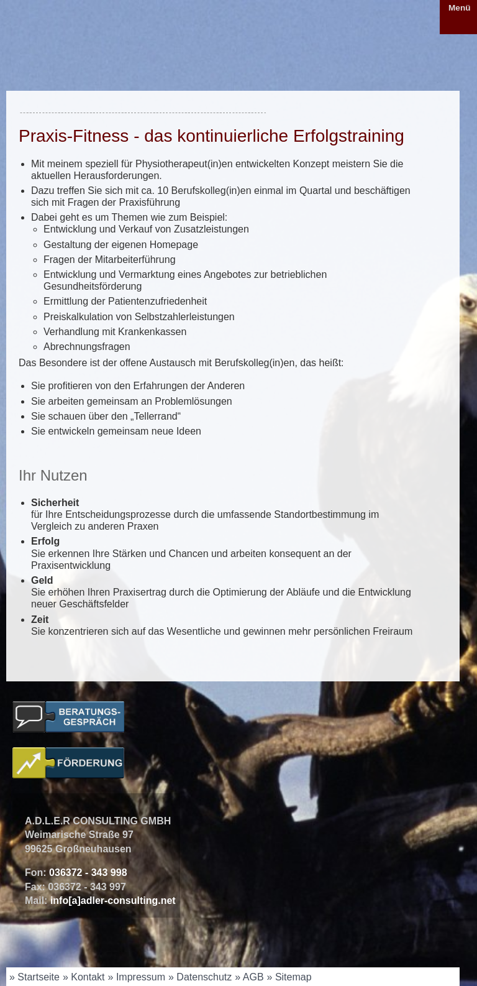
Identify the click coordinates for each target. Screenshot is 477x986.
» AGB (249, 977)
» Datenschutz (200, 977)
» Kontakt (84, 977)
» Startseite (34, 977)
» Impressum (136, 977)
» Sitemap (289, 977)
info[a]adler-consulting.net (113, 900)
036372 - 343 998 (88, 872)
